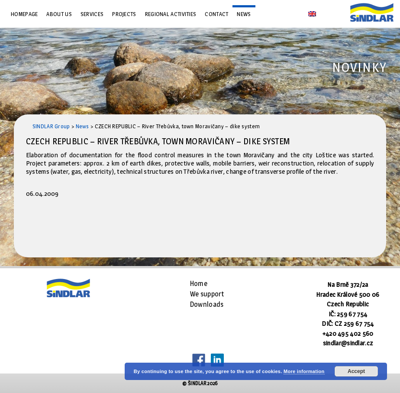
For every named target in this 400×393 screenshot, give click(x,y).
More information (304, 371)
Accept (356, 371)
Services (92, 13)
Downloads (207, 304)
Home (198, 283)
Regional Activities (171, 13)
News (244, 13)
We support (207, 294)
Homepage (24, 13)
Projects (124, 13)
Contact (216, 13)
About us (58, 13)
